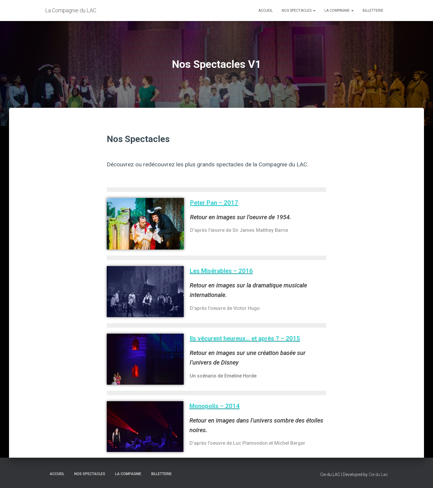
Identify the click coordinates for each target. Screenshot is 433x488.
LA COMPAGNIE (339, 10)
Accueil (265, 10)
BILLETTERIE (373, 10)
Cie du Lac (378, 474)
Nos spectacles (298, 10)
